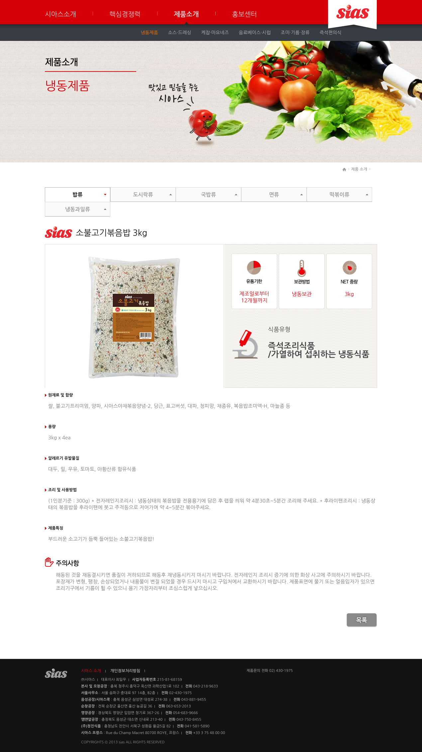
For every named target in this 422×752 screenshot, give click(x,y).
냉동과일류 (77, 209)
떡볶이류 (339, 194)
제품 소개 (359, 169)
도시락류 (143, 194)
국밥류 (208, 194)
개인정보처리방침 (125, 671)
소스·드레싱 (179, 32)
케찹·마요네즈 (215, 32)
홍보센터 (244, 14)
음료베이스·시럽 (255, 32)
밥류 (77, 194)
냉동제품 (149, 32)
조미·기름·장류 (295, 32)
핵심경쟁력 (125, 14)
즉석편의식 (331, 32)
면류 (274, 194)
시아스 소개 (91, 671)
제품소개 (186, 14)
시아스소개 (60, 14)
